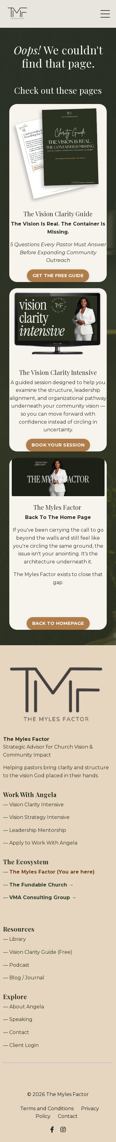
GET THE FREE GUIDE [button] (58, 275)
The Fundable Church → (41, 885)
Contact (68, 1116)
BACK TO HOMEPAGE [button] (58, 623)
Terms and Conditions (47, 1108)
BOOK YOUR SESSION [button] (58, 445)
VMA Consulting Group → (42, 897)
